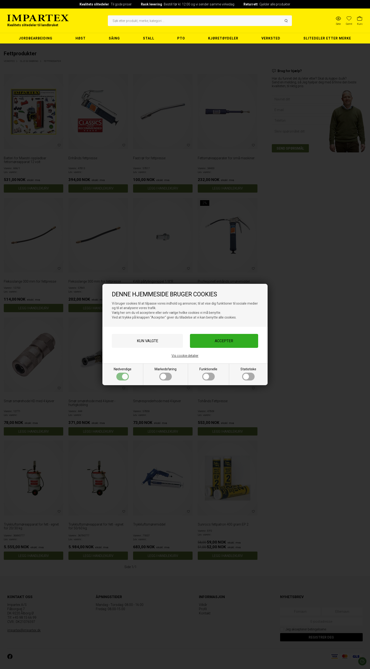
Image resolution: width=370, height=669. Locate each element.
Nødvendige (122, 373)
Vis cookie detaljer (185, 356)
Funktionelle (208, 373)
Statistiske (248, 373)
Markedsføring (166, 373)
